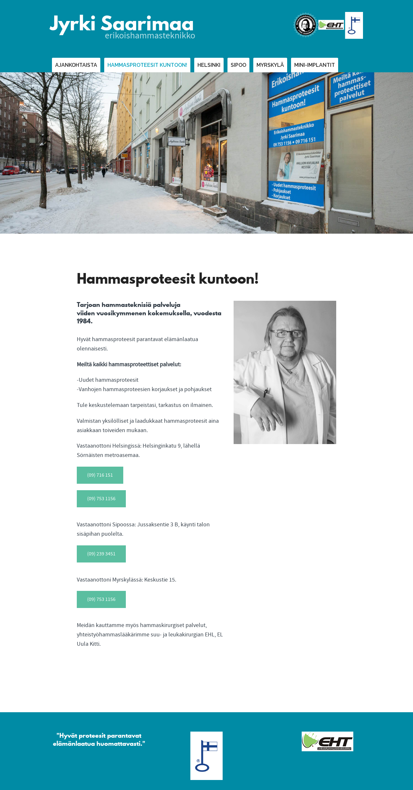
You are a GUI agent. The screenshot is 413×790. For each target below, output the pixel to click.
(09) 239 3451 (101, 554)
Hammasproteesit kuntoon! (147, 65)
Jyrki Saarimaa (122, 23)
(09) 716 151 (100, 475)
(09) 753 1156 (101, 498)
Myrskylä (270, 65)
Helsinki (208, 65)
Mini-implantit (314, 65)
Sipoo (238, 65)
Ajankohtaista (76, 65)
